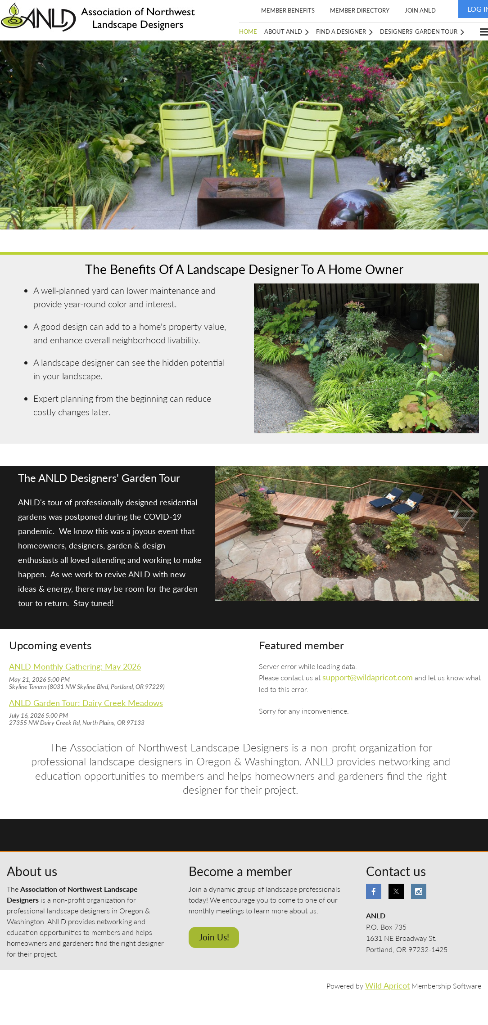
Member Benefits (288, 10)
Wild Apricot (387, 985)
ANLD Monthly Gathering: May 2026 (75, 666)
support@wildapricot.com (367, 677)
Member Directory (359, 10)
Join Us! (214, 937)
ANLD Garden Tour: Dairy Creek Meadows (86, 703)
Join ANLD (420, 10)
